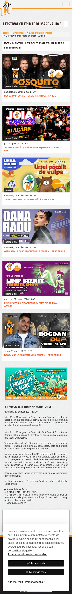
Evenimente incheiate (40, 33)
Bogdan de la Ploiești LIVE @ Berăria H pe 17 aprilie (32, 355)
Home (6, 33)
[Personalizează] (26, 582)
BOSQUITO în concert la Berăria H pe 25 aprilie (30, 96)
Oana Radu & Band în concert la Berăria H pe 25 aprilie (34, 251)
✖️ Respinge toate (36, 572)
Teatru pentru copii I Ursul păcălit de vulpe (29, 199)
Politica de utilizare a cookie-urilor (27, 554)
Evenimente (19, 33)
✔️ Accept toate (36, 563)
